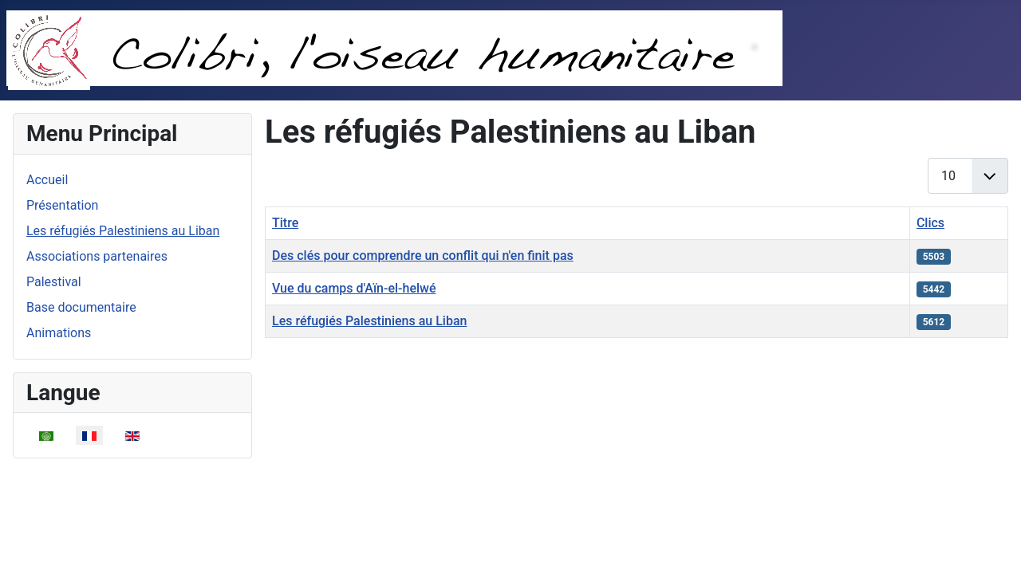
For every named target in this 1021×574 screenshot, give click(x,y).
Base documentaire (81, 307)
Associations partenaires (97, 256)
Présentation (62, 205)
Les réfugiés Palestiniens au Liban (122, 230)
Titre (285, 222)
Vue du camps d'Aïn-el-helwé (354, 288)
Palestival (53, 281)
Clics (930, 222)
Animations (58, 332)
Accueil (47, 179)
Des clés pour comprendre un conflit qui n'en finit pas (423, 255)
